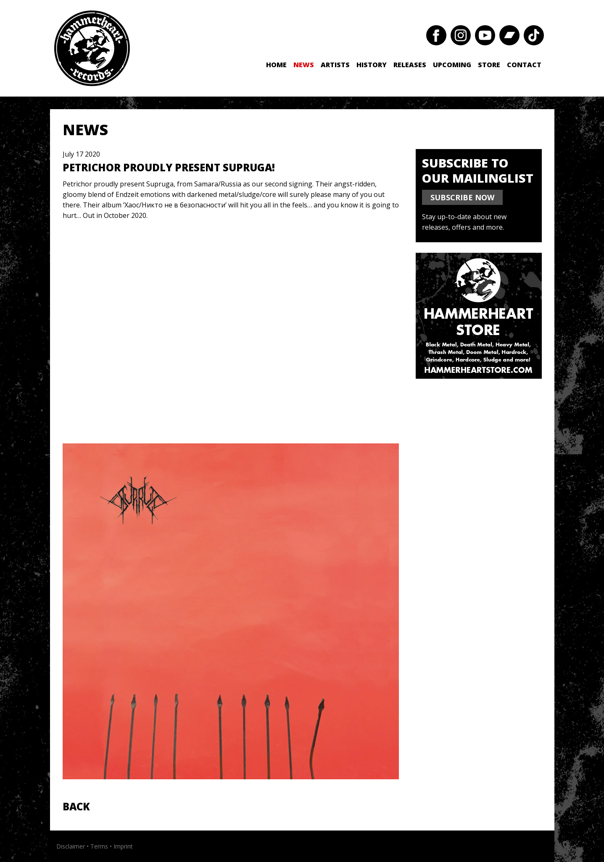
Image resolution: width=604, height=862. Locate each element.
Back (76, 806)
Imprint (123, 846)
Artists (335, 64)
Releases (409, 64)
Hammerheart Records (92, 48)
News (303, 64)
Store (489, 64)
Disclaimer (70, 846)
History (371, 64)
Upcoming (452, 64)
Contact (524, 64)
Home (276, 64)
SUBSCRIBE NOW (462, 197)
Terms (99, 846)
